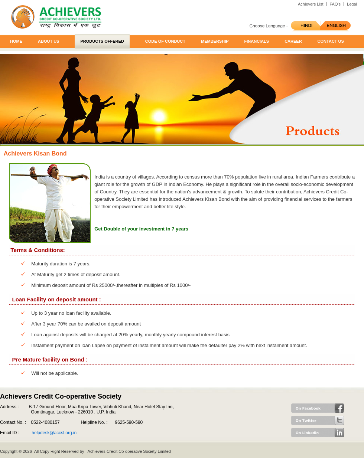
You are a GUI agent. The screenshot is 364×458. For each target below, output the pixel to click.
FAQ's (335, 4)
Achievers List (310, 4)
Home (16, 41)
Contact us (331, 41)
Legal (352, 4)
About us (48, 41)
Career (293, 41)
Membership (215, 41)
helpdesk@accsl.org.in (54, 432)
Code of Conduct (165, 41)
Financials (256, 41)
